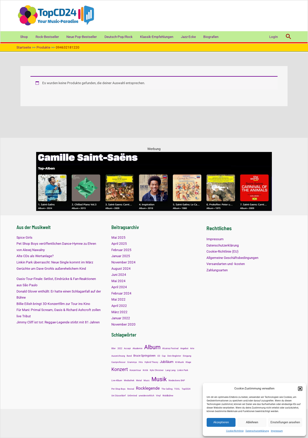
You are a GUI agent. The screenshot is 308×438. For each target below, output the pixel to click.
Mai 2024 (118, 281)
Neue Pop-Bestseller (79, 37)
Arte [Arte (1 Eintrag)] (192, 348)
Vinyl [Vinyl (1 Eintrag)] (158, 395)
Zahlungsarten (217, 270)
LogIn (274, 37)
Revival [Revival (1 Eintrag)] (130, 389)
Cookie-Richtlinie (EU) (222, 251)
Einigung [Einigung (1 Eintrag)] (187, 356)
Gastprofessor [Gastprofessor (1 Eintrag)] (118, 362)
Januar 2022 (120, 318)
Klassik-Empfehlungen (152, 37)
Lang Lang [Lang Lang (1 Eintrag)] (170, 370)
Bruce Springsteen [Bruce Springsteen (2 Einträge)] (144, 355)
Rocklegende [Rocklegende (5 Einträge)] (148, 388)
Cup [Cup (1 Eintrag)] (164, 356)
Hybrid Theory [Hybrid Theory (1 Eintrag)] (151, 362)
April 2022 (119, 306)
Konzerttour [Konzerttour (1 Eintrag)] (135, 370)
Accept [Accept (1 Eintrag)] (127, 348)
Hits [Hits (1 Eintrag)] (141, 362)
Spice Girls (24, 237)
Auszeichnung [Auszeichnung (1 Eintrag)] (118, 356)
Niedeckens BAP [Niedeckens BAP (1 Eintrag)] (177, 380)
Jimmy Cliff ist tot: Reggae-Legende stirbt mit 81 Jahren (58, 322)
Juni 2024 (118, 275)
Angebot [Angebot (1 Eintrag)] (184, 348)
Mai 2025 (118, 237)
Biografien (205, 37)
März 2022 (119, 312)
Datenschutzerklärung (257, 431)
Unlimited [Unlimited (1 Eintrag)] (132, 395)
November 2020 (123, 324)
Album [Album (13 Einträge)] (152, 347)
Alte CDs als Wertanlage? (35, 256)
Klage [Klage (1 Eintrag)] (188, 362)
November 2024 (123, 262)
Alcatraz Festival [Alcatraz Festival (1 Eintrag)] (170, 348)
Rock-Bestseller (46, 37)
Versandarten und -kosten (225, 264)
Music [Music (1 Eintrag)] (147, 380)
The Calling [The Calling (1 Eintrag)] (166, 389)
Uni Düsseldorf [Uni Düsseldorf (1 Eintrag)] (118, 395)
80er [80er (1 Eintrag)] (113, 348)
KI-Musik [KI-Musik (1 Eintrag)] (179, 362)
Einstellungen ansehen (285, 422)
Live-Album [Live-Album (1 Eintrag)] (116, 380)
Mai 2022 (118, 299)
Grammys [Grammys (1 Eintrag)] (132, 362)
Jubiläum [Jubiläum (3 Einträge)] (166, 362)
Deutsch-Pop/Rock (115, 37)
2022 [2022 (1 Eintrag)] (119, 348)
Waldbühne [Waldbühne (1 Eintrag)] (167, 395)
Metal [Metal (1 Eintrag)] (139, 380)
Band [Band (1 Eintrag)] (129, 356)
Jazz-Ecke (183, 37)
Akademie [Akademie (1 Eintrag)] (137, 348)
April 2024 (119, 287)
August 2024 (121, 269)
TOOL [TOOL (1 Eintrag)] (177, 389)
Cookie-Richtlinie (235, 431)
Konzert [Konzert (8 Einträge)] (119, 369)
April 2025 (119, 244)
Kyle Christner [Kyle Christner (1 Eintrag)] (157, 370)
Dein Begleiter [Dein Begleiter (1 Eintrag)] (174, 356)
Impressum (277, 431)
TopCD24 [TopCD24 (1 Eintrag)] (186, 389)
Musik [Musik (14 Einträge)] (159, 379)
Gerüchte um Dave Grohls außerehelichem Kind (51, 269)
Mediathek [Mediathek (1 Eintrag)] (129, 380)
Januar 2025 (120, 256)
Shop (24, 37)
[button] (300, 389)
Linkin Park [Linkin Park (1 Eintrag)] (182, 370)
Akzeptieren (221, 422)
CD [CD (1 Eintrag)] (158, 356)
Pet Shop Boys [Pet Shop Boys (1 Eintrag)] (118, 389)
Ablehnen (252, 422)
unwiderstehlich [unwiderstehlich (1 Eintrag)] (146, 395)
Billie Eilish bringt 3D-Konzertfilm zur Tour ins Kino (53, 304)
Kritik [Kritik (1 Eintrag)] (145, 370)
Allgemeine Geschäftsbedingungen (232, 258)
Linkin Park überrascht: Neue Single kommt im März (54, 262)
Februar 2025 (121, 250)
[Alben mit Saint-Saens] (154, 181)
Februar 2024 (121, 293)
